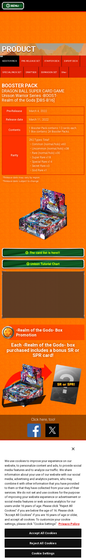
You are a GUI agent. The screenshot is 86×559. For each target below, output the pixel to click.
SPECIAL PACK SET (11, 72)
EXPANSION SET (49, 72)
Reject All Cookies (43, 543)
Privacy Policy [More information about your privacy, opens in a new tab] (69, 524)
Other (64, 72)
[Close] (73, 449)
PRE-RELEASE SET (30, 61)
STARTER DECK (51, 61)
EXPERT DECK (71, 61)
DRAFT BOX (31, 72)
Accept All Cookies (43, 533)
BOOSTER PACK (8, 59)
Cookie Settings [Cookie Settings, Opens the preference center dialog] (43, 553)
